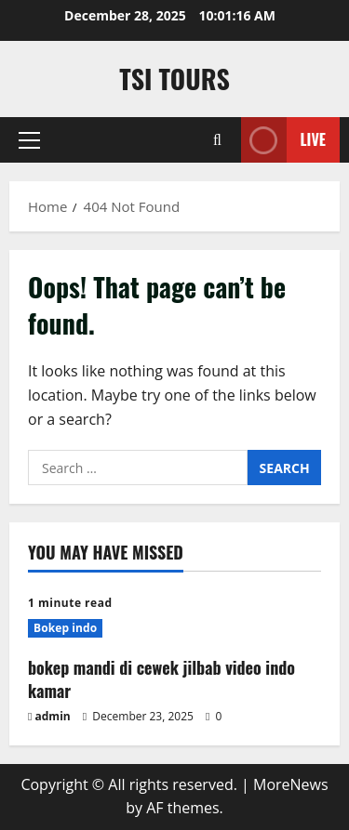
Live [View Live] (283, 140)
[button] (29, 140)
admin (53, 716)
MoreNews (291, 784)
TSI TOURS (174, 78)
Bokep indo (65, 628)
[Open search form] (217, 140)
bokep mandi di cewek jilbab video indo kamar (161, 679)
